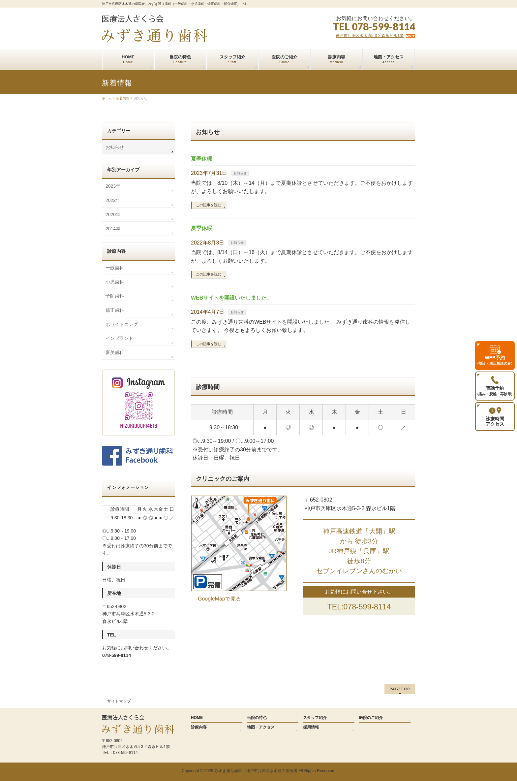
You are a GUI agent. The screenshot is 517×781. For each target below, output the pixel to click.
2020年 (113, 214)
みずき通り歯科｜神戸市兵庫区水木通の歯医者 (255, 770)
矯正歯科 (115, 310)
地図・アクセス (261, 727)
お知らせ (240, 173)
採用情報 (311, 727)
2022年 (113, 200)
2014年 (113, 228)
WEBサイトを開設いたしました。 (231, 298)
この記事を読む (208, 205)
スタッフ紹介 (315, 717)
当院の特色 (257, 717)
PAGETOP (399, 689)
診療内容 (199, 727)
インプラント (119, 338)
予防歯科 (115, 296)
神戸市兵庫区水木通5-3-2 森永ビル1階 (370, 35)
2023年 (113, 186)
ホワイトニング (122, 324)
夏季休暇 (201, 159)
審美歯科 (115, 352)
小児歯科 (115, 281)
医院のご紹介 (371, 717)
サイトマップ (119, 701)
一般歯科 (115, 267)
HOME (197, 717)
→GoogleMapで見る (217, 599)
